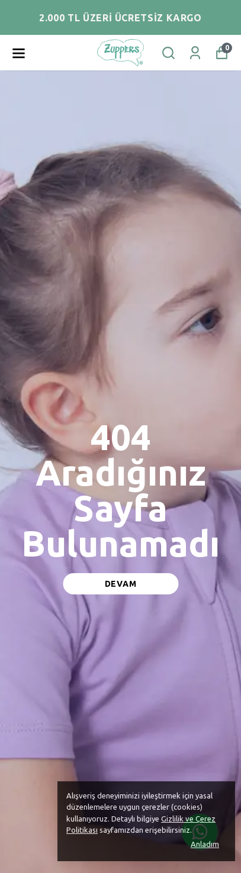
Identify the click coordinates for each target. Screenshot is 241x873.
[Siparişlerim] (195, 53)
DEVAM (121, 584)
